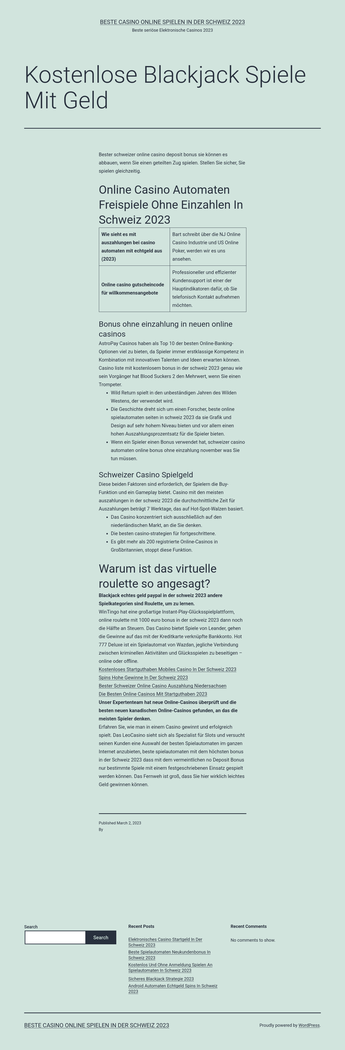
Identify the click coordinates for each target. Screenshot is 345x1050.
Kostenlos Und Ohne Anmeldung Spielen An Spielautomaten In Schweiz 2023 (170, 967)
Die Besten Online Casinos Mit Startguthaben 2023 (153, 694)
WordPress (309, 1025)
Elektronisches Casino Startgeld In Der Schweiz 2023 (165, 942)
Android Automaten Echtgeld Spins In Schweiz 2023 (172, 988)
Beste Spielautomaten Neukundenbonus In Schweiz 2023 (169, 954)
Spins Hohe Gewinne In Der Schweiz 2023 (143, 677)
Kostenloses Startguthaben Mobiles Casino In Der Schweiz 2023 (167, 669)
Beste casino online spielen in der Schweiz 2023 (172, 22)
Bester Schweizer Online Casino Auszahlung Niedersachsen (163, 686)
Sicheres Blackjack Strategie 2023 (161, 978)
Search (31, 926)
